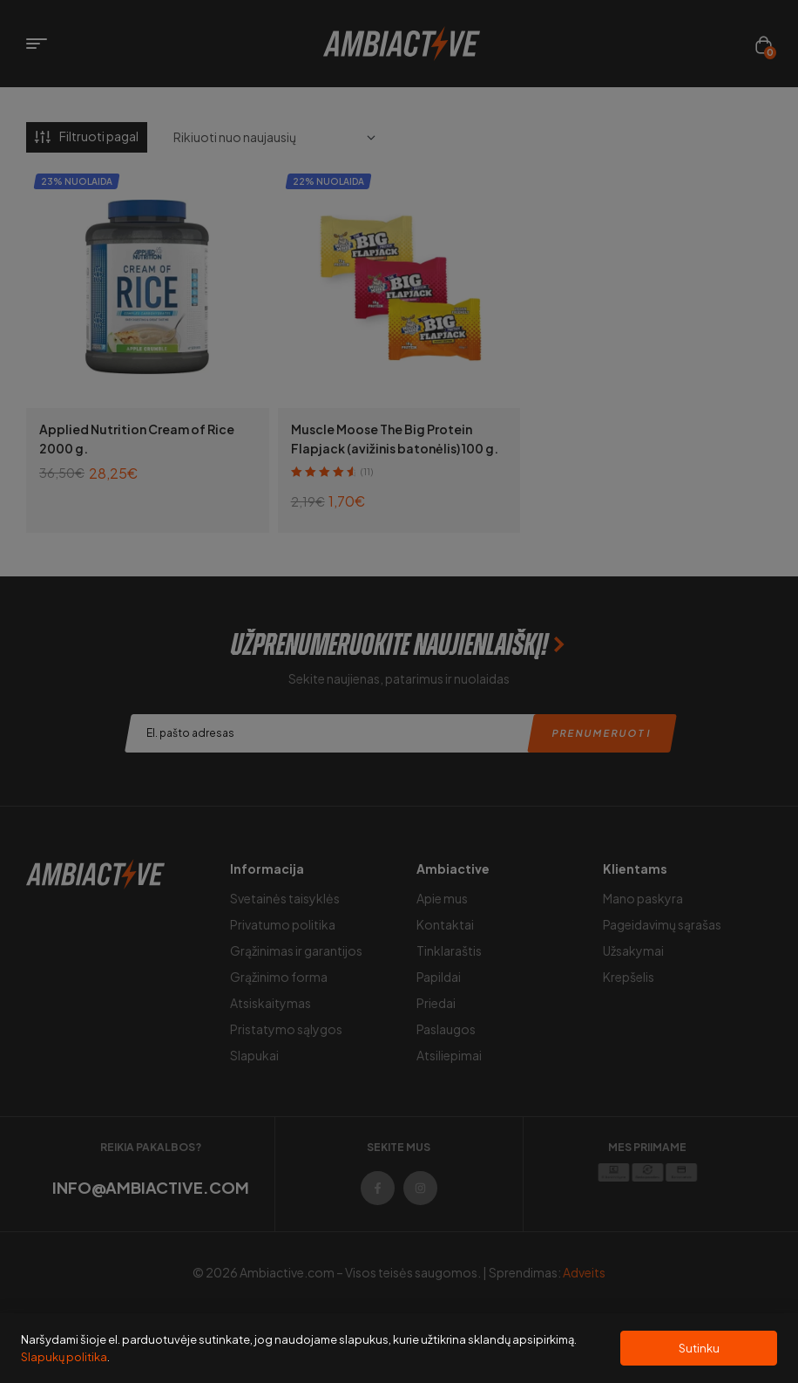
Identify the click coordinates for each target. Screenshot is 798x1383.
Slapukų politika (64, 1357)
